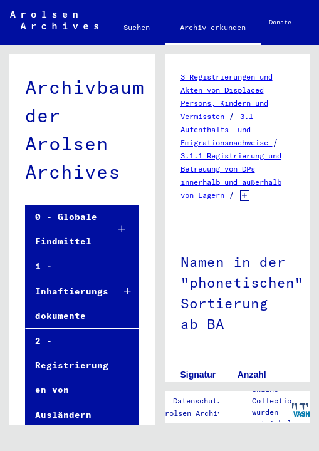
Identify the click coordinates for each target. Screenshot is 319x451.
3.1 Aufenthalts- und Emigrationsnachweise (226, 129)
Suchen (136, 27)
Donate (280, 22)
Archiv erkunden (213, 27)
